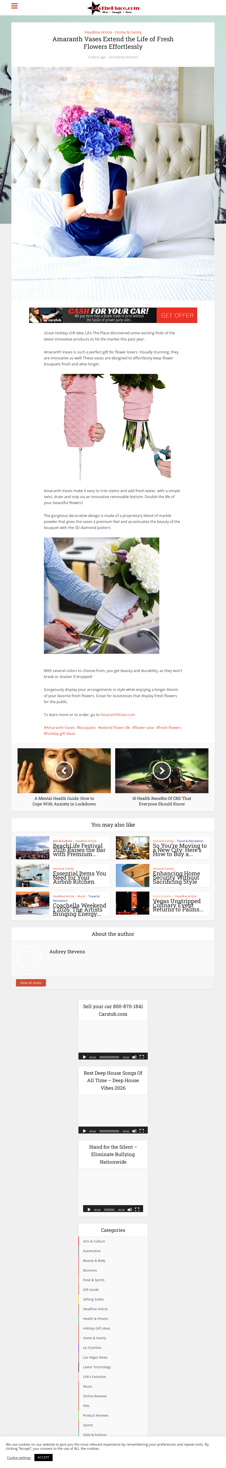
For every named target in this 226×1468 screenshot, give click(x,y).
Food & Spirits (162, 896)
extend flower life (115, 727)
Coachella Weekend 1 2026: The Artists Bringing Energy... (79, 909)
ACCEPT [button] (43, 1457)
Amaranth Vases (60, 727)
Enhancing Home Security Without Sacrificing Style (176, 877)
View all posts (30, 983)
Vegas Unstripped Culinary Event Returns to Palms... (178, 905)
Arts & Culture (62, 841)
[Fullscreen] (141, 1057)
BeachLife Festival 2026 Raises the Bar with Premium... (79, 850)
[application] (113, 1040)
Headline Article (98, 32)
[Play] (84, 1057)
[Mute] (134, 1057)
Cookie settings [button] (19, 1458)
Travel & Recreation (190, 841)
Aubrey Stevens (126, 57)
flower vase (144, 727)
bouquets (87, 727)
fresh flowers (170, 727)
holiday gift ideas (60, 733)
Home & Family (128, 32)
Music (81, 896)
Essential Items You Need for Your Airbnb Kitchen (79, 877)
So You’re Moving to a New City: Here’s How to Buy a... (180, 850)
